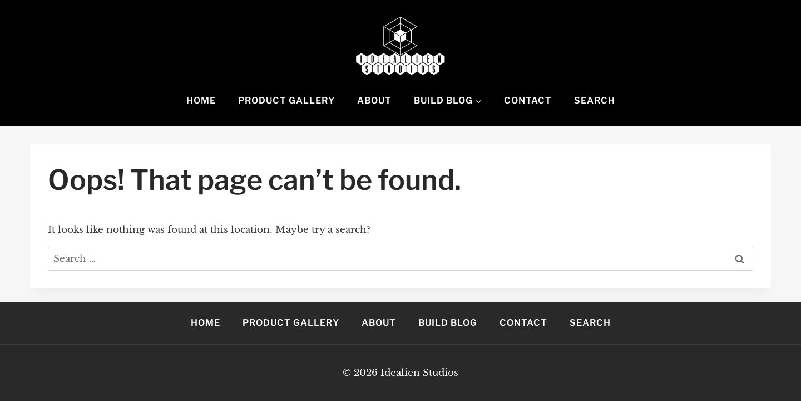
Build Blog (447, 322)
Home (201, 100)
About (374, 100)
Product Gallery (286, 100)
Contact (528, 100)
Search (594, 100)
